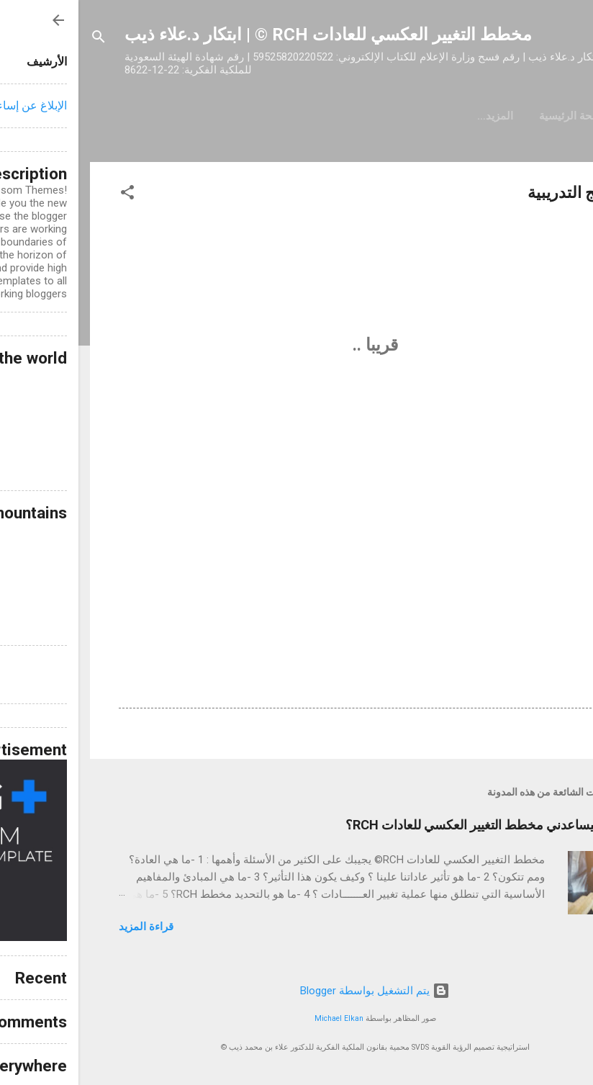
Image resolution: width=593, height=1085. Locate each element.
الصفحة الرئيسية (498, 115)
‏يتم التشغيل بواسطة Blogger (296, 990)
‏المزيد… (310, 115)
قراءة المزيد (67, 926)
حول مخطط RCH (394, 115)
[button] (49, 195)
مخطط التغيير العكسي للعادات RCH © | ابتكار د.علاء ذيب (249, 34)
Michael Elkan (260, 1018)
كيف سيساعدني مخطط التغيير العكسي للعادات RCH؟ (410, 824)
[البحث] (20, 39)
